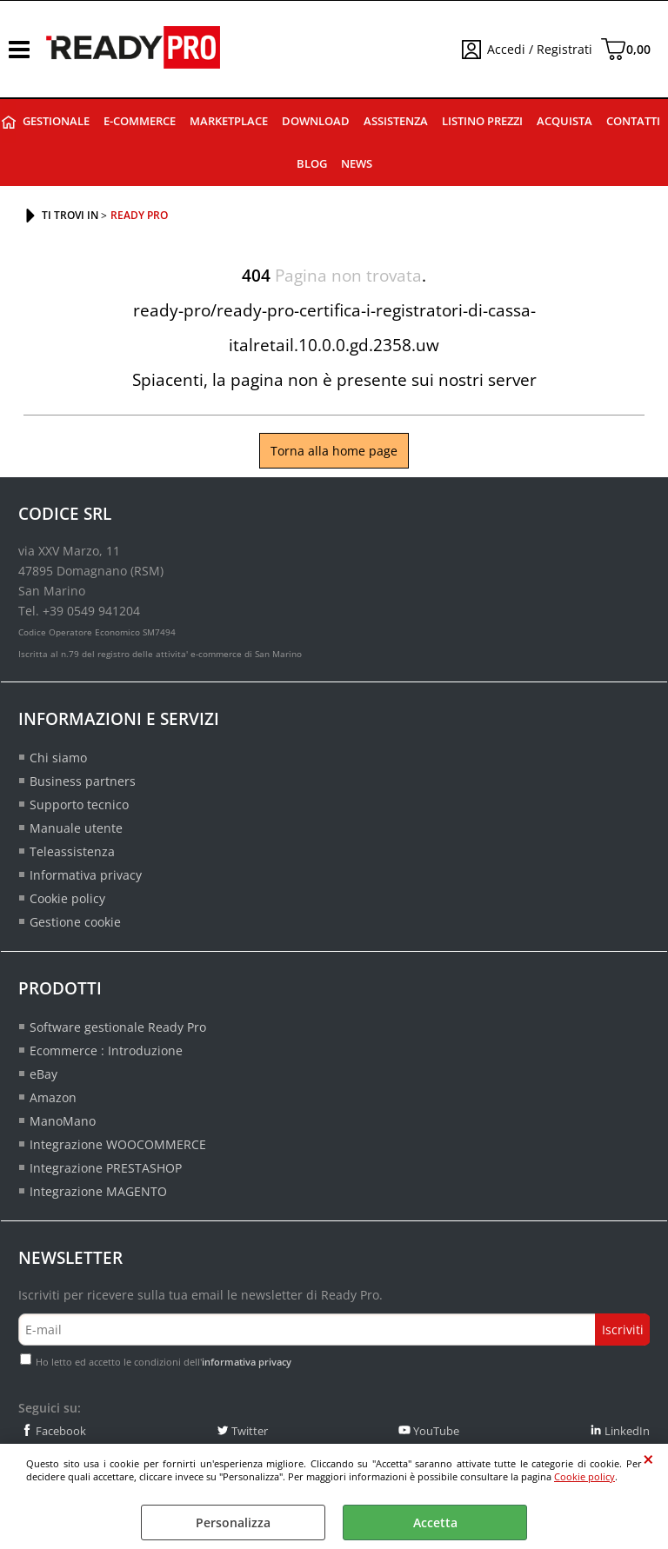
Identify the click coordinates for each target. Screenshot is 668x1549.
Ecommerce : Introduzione (106, 1050)
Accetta (435, 1522)
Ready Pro (9, 122)
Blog (312, 163)
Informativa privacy (86, 875)
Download (316, 121)
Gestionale (56, 121)
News (356, 163)
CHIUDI (648, 1459)
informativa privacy (246, 1361)
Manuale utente (76, 828)
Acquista (564, 121)
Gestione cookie (75, 922)
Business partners (83, 781)
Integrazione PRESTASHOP (106, 1168)
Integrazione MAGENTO (98, 1191)
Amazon (53, 1097)
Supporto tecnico (79, 804)
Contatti (633, 121)
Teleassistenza (72, 851)
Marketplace (229, 121)
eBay (43, 1074)
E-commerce (140, 121)
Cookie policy (584, 1476)
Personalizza (233, 1522)
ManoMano (63, 1121)
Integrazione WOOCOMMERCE (118, 1144)
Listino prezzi (482, 121)
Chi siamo (58, 757)
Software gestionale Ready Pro (118, 1027)
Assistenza (396, 121)
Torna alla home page (334, 450)
